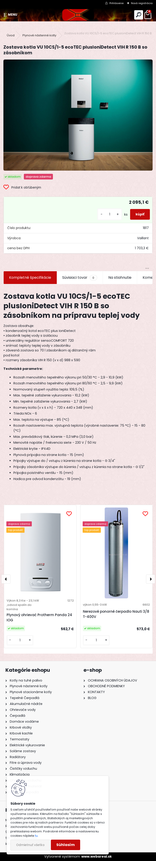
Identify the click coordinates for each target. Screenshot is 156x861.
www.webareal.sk (96, 856)
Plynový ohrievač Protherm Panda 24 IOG (39, 617)
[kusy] (109, 214)
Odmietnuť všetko (30, 845)
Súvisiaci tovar (79, 277)
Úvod (11, 35)
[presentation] (5, 579)
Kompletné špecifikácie (30, 277)
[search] (138, 14)
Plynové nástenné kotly (39, 35)
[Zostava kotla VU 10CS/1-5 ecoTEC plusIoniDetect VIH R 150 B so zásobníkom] (78, 115)
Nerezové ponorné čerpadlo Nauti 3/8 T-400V (116, 614)
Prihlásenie (116, 3)
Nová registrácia (142, 3)
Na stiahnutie (119, 277)
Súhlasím (65, 844)
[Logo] (78, 15)
